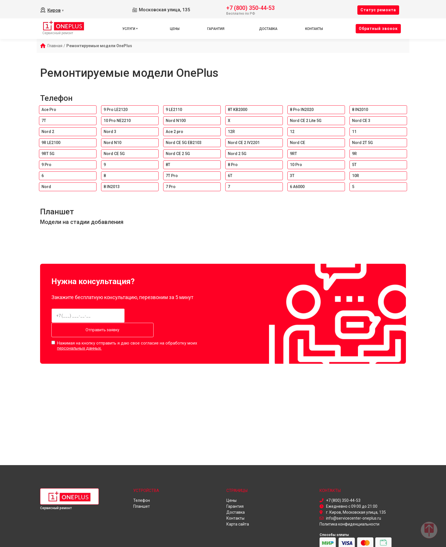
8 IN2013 (112, 186)
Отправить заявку (169, 315)
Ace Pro (48, 109)
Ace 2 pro (174, 131)
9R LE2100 (50, 142)
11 (354, 131)
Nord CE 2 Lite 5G (306, 120)
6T (230, 175)
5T (354, 164)
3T (292, 175)
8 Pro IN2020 (302, 109)
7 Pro (171, 186)
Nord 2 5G (237, 153)
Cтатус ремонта (378, 10)
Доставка (268, 29)
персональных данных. (79, 332)
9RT (293, 153)
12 (292, 131)
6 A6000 (297, 186)
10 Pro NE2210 (117, 120)
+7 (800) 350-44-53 (250, 7)
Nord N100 (176, 120)
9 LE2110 (174, 109)
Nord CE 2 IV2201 (244, 142)
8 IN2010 (360, 109)
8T (168, 164)
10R (355, 175)
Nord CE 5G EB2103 (184, 142)
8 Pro (233, 164)
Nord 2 (47, 131)
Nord (46, 186)
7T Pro (172, 175)
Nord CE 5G (114, 153)
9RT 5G (47, 153)
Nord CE (297, 142)
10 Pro (296, 164)
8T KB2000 (237, 109)
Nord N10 (112, 142)
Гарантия (215, 29)
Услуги (128, 29)
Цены (175, 29)
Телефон (56, 98)
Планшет (57, 211)
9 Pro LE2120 (116, 109)
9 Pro (46, 164)
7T (43, 120)
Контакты (314, 29)
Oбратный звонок (378, 28)
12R (231, 131)
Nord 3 (110, 131)
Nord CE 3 (361, 120)
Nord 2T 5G (362, 142)
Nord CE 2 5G (178, 153)
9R (354, 153)
